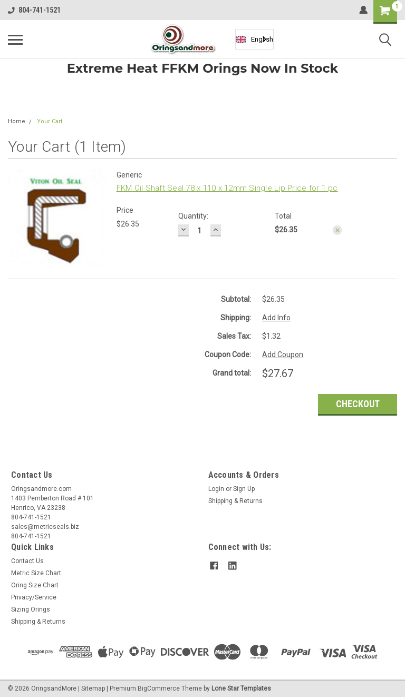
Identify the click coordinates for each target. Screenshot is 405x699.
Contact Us (27, 561)
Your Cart (49, 121)
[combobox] (254, 39)
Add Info (276, 317)
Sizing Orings (30, 609)
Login (216, 489)
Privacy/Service (33, 597)
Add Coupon (282, 354)
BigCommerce (159, 688)
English (254, 39)
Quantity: (193, 216)
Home (16, 121)
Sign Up (244, 489)
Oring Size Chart (35, 585)
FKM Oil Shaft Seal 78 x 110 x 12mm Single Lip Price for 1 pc (227, 188)
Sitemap (93, 688)
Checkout (358, 403)
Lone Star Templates (241, 688)
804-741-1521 (34, 10)
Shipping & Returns (235, 501)
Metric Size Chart (36, 573)
